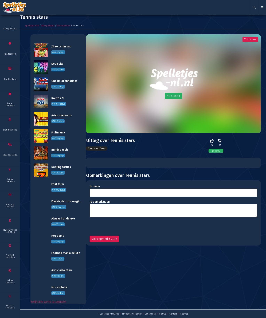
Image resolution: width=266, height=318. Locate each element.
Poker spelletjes (10, 104)
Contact (173, 314)
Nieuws (162, 314)
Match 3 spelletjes (10, 306)
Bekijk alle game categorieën (48, 301)
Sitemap (184, 314)
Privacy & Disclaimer (132, 314)
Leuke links (150, 314)
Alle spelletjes (10, 28)
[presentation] (116, 226)
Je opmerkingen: (100, 201)
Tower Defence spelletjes (10, 231)
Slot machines (10, 130)
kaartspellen (10, 54)
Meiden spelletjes (10, 180)
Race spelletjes (10, 155)
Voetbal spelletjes (10, 256)
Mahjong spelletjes (10, 205)
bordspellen (10, 79)
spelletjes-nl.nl (32, 26)
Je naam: (95, 186)
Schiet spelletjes (10, 281)
